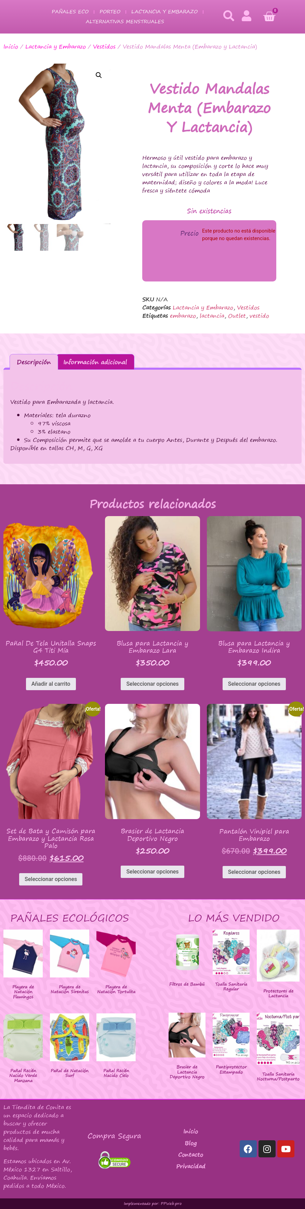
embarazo (183, 315)
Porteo (110, 11)
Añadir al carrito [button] (50, 684)
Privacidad (190, 1166)
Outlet (237, 315)
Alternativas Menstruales (125, 21)
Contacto (190, 1154)
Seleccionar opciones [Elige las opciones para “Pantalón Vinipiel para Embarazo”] (254, 872)
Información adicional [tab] (95, 362)
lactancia (212, 315)
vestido (259, 315)
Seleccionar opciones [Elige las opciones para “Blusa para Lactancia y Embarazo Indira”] (254, 684)
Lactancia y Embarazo (164, 11)
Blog (191, 1143)
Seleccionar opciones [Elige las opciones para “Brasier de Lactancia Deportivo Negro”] (152, 871)
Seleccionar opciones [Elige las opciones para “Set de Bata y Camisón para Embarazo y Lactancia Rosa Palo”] (51, 879)
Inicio (10, 46)
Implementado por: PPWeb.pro (153, 1203)
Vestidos (104, 46)
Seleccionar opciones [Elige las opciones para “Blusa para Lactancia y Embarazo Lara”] (152, 684)
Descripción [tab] (34, 362)
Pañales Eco (70, 11)
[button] (99, 75)
